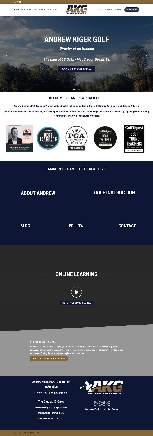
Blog (101, 9)
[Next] (148, 54)
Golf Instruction (48, 9)
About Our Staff (29, 9)
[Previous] (5, 54)
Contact (118, 9)
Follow (108, 9)
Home (16, 9)
